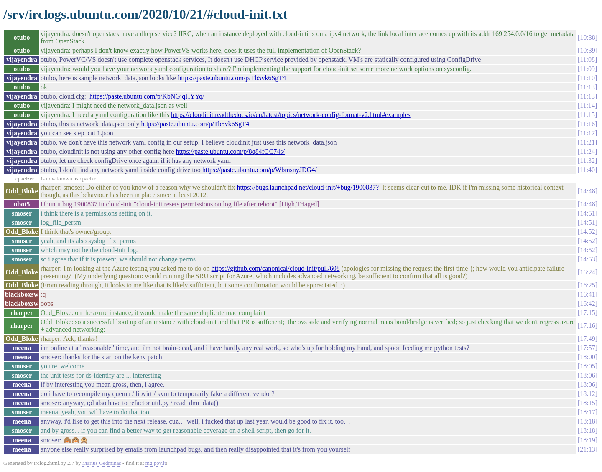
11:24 (587, 151)
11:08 (587, 59)
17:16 (587, 325)
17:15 (587, 312)
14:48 (587, 191)
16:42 (587, 303)
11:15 (587, 114)
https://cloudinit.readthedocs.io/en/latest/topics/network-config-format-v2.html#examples (291, 114)
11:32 (587, 160)
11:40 (587, 169)
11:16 (587, 123)
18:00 (587, 356)
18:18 (587, 421)
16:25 (587, 285)
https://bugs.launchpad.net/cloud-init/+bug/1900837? (308, 187)
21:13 (587, 449)
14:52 (587, 231)
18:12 (587, 393)
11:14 (587, 105)
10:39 (587, 50)
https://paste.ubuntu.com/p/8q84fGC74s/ (230, 151)
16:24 (587, 272)
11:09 (587, 68)
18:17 (587, 412)
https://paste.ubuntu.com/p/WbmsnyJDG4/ (259, 169)
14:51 (587, 213)
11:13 (587, 87)
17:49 (587, 338)
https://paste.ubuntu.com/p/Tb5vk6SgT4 (232, 77)
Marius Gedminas (101, 463)
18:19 (587, 440)
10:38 (587, 37)
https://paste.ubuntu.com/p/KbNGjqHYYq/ (146, 96)
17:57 (587, 347)
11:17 (587, 133)
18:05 (587, 366)
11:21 (587, 142)
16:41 (587, 294)
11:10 (587, 77)
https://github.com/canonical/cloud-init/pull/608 (276, 268)
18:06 (587, 375)
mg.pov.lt (155, 463)
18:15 (587, 402)
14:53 (587, 259)
